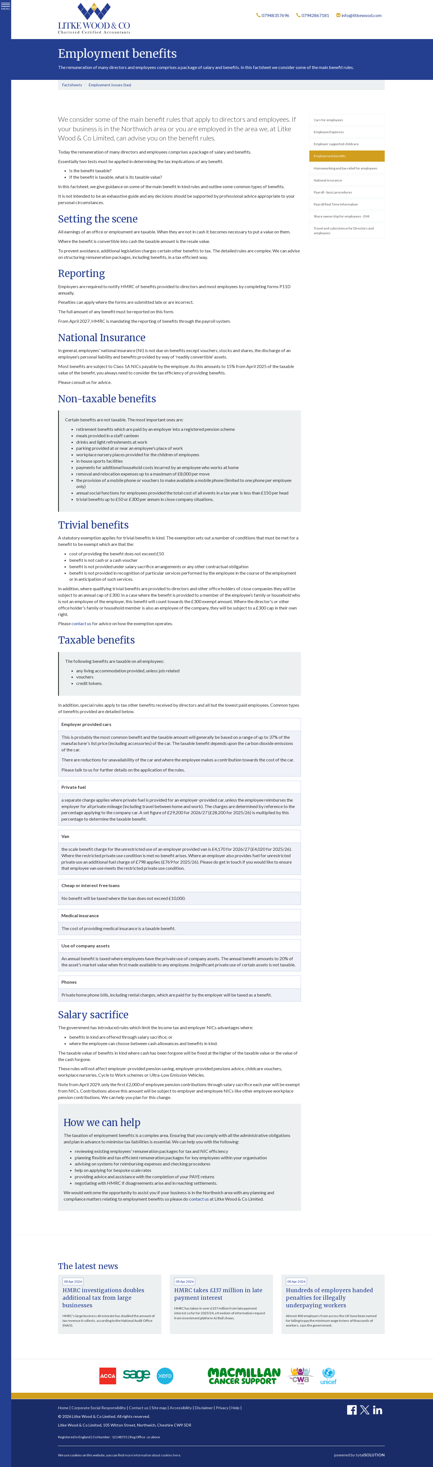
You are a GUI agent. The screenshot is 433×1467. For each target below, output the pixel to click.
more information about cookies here (152, 1455)
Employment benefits (330, 156)
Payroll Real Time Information (336, 204)
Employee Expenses (329, 132)
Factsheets (72, 84)
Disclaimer (204, 1407)
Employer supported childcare (336, 144)
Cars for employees (328, 120)
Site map (159, 1407)
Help (235, 1407)
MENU (5, 6)
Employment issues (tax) (110, 84)
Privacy (222, 1407)
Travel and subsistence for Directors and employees (344, 230)
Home (63, 1407)
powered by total (359, 1454)
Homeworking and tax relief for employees (345, 168)
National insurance (328, 180)
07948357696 (272, 15)
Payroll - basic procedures (333, 192)
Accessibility (181, 1407)
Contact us (139, 1407)
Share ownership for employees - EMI (341, 216)
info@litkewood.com (359, 15)
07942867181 (312, 15)
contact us (81, 623)
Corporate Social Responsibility (98, 1407)
